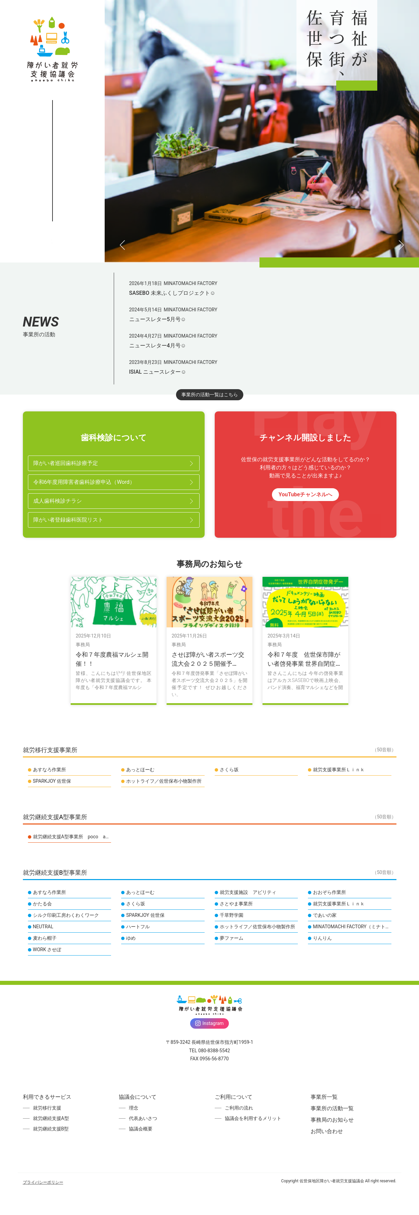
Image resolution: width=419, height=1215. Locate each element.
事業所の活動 (52, 320)
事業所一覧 (52, 302)
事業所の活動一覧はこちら (209, 514)
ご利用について (52, 283)
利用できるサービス (52, 247)
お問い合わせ (52, 356)
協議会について (52, 265)
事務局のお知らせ (52, 338)
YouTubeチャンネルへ (305, 614)
